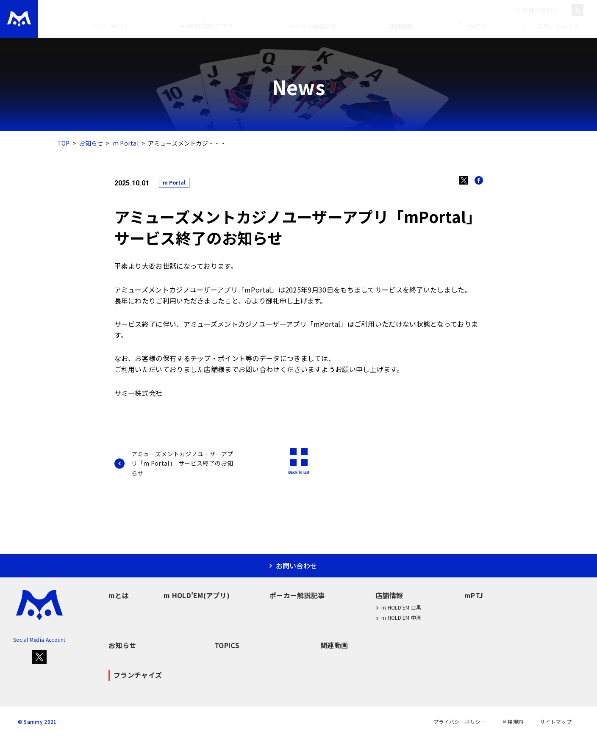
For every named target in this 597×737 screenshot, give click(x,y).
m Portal (126, 143)
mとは (110, 26)
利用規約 (513, 721)
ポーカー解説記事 (303, 26)
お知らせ (91, 143)
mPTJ (467, 26)
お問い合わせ (535, 10)
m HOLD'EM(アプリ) (198, 26)
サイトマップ (556, 721)
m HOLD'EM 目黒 (398, 607)
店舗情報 (392, 26)
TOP (63, 143)
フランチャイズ (549, 26)
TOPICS (226, 645)
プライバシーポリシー (459, 721)
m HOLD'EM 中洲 (398, 618)
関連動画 (334, 645)
